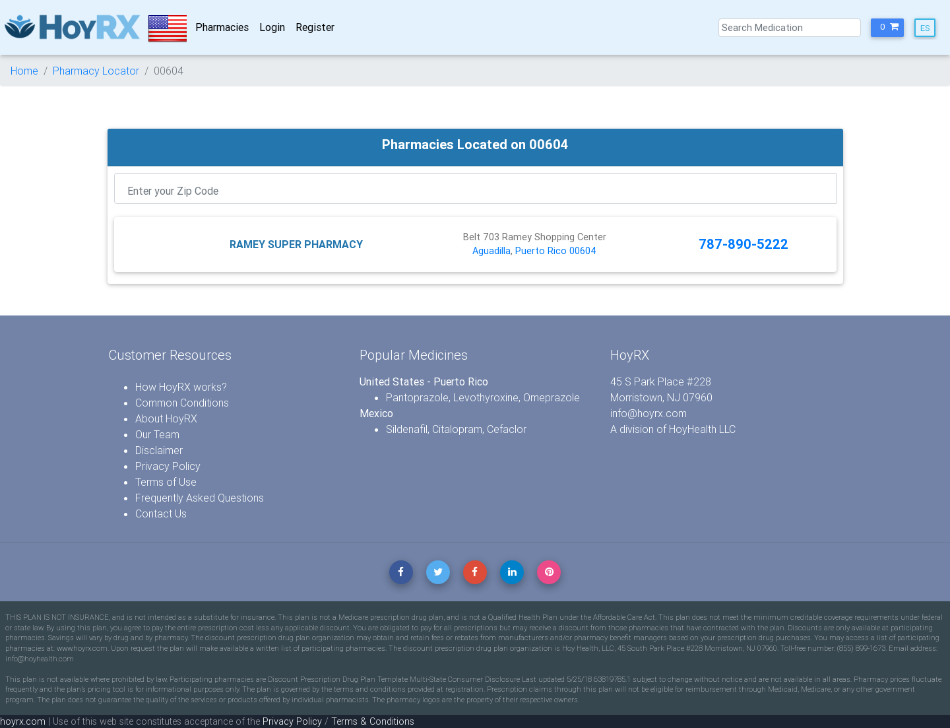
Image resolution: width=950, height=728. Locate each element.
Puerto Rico (541, 251)
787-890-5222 (743, 244)
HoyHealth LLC (702, 429)
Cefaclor (506, 429)
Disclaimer (159, 450)
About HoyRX (166, 418)
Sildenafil (407, 429)
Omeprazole (551, 397)
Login (272, 27)
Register (315, 27)
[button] (887, 27)
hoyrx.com (23, 721)
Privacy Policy (168, 466)
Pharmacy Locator (96, 70)
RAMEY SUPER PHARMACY (296, 244)
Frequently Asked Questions (199, 497)
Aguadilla (491, 251)
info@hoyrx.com (648, 413)
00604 (582, 251)
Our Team (157, 434)
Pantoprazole (417, 397)
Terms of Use (166, 481)
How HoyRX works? (181, 386)
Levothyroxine (486, 397)
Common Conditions (182, 402)
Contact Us (161, 513)
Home (24, 70)
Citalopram (457, 429)
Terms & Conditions (372, 721)
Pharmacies (222, 27)
